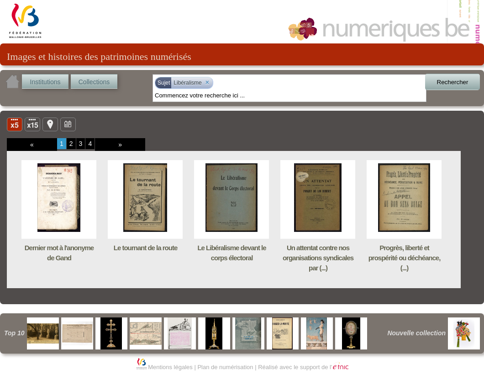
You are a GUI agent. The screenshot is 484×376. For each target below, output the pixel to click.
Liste (32, 124)
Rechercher (452, 82)
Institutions (45, 82)
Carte (50, 124)
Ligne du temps (68, 124)
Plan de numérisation (225, 367)
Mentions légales (170, 367)
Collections (94, 82)
